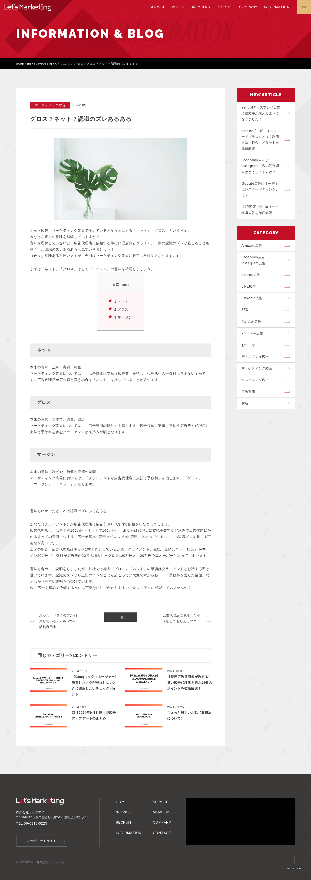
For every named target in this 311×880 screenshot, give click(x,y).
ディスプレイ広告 (257, 381)
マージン (123, 317)
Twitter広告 (253, 342)
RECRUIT (223, 12)
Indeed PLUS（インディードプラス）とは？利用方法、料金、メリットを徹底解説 (263, 143)
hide (124, 284)
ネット (121, 301)
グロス (121, 309)
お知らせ (250, 368)
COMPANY (246, 12)
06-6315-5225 (35, 823)
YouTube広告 (254, 355)
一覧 (120, 618)
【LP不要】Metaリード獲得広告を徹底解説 (262, 220)
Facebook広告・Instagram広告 (257, 273)
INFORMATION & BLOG (46, 63)
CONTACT (159, 825)
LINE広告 (251, 302)
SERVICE (159, 12)
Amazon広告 (253, 257)
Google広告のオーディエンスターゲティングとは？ (263, 197)
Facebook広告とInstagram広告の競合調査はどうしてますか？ (262, 171)
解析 (246, 433)
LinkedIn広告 (254, 315)
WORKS (179, 12)
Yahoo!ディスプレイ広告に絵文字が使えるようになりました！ (263, 114)
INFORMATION (273, 12)
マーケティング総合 (81, 63)
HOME (21, 63)
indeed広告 (252, 289)
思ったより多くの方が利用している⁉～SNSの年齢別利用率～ (58, 621)
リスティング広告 (257, 407)
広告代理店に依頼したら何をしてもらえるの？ (181, 618)
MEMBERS (200, 12)
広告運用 (250, 420)
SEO (246, 328)
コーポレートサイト (42, 840)
